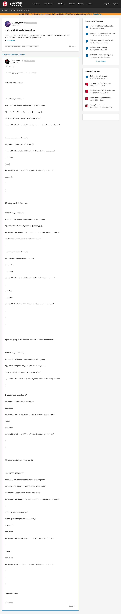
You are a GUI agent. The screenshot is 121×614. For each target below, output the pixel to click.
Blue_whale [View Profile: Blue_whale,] (105, 36)
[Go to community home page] (12, 4)
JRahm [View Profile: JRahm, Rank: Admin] (102, 86)
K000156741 (97, 14)
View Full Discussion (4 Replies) (13, 55)
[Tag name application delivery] (13, 46)
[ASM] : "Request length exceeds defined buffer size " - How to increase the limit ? (102, 33)
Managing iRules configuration (102, 26)
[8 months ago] (94, 79)
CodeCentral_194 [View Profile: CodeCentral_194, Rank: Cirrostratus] (106, 107)
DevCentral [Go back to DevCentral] (5, 10)
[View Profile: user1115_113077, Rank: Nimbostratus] (8, 24)
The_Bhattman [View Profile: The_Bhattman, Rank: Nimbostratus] (16, 61)
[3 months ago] (94, 28)
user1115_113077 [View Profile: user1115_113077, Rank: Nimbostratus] (17, 23)
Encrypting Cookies (97, 105)
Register (107, 4)
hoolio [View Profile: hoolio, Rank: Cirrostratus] (102, 100)
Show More (10, 40)
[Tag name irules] (36, 46)
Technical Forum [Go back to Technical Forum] (24, 10)
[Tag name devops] (29, 46)
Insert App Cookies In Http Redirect (100, 98)
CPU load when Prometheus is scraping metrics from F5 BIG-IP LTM (102, 40)
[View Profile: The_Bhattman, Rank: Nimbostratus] (7, 61)
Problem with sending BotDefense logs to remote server (103, 48)
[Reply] (72, 46)
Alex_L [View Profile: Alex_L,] (103, 28)
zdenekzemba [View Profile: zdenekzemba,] (105, 57)
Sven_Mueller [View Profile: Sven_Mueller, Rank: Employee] (105, 93)
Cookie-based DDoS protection (102, 90)
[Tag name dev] (24, 46)
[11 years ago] (94, 100)
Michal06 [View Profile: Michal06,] (104, 50)
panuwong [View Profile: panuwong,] (104, 43)
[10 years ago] (94, 86)
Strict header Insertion (98, 76)
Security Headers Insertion (100, 83)
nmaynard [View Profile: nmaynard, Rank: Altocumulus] (104, 78)
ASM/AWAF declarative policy (101, 55)
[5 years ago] (94, 93)
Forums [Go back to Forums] (13, 10)
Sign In (115, 4)
